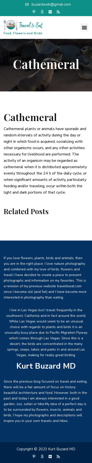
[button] (84, 27)
